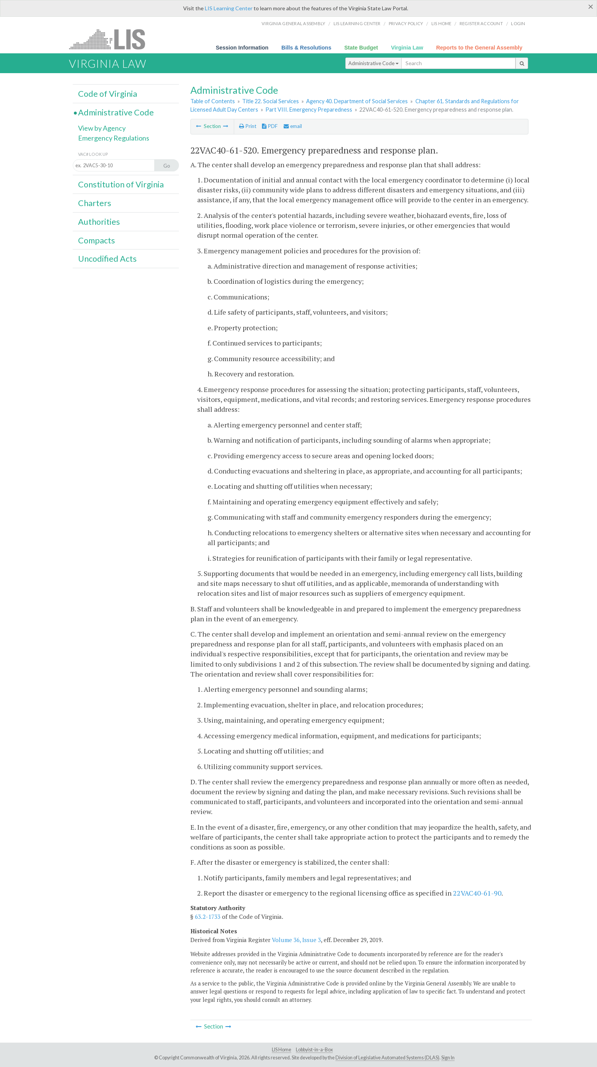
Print (247, 126)
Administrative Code (373, 63)
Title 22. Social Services (270, 101)
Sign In (448, 1058)
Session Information (242, 48)
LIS (111, 39)
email (293, 126)
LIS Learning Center (228, 8)
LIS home (441, 23)
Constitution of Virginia (121, 184)
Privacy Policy (406, 23)
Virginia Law (407, 48)
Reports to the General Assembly (479, 48)
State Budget (361, 48)
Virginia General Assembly (293, 23)
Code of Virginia (107, 94)
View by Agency (102, 128)
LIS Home (281, 1050)
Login (518, 23)
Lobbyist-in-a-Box (314, 1050)
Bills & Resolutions (306, 48)
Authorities (99, 222)
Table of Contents (212, 101)
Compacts (96, 240)
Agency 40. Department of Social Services (357, 101)
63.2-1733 (207, 916)
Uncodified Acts (107, 259)
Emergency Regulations (113, 138)
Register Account (481, 23)
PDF (270, 126)
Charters (94, 203)
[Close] (591, 6)
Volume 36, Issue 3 (296, 940)
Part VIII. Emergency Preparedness (308, 109)
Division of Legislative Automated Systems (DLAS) (387, 1058)
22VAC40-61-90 (477, 892)
